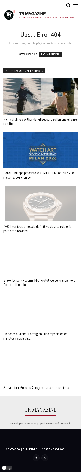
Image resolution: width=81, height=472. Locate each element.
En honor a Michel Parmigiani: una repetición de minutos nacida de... (35, 336)
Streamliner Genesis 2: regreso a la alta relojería (36, 387)
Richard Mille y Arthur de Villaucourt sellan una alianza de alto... (40, 121)
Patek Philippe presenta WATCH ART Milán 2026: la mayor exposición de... (38, 175)
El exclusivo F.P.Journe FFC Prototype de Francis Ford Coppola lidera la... (39, 282)
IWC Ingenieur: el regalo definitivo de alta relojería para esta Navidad (37, 228)
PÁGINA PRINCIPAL (50, 54)
